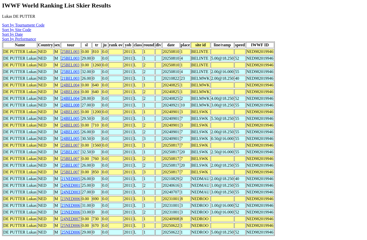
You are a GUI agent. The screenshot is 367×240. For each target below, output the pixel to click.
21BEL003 (70, 78)
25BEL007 (70, 145)
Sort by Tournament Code (23, 25)
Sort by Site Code (16, 30)
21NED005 (70, 178)
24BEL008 (70, 105)
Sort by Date (12, 34)
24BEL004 (70, 85)
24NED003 (70, 192)
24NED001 (70, 185)
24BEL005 (70, 112)
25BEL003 (70, 51)
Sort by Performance (19, 39)
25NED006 (70, 225)
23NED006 (70, 199)
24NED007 (70, 219)
